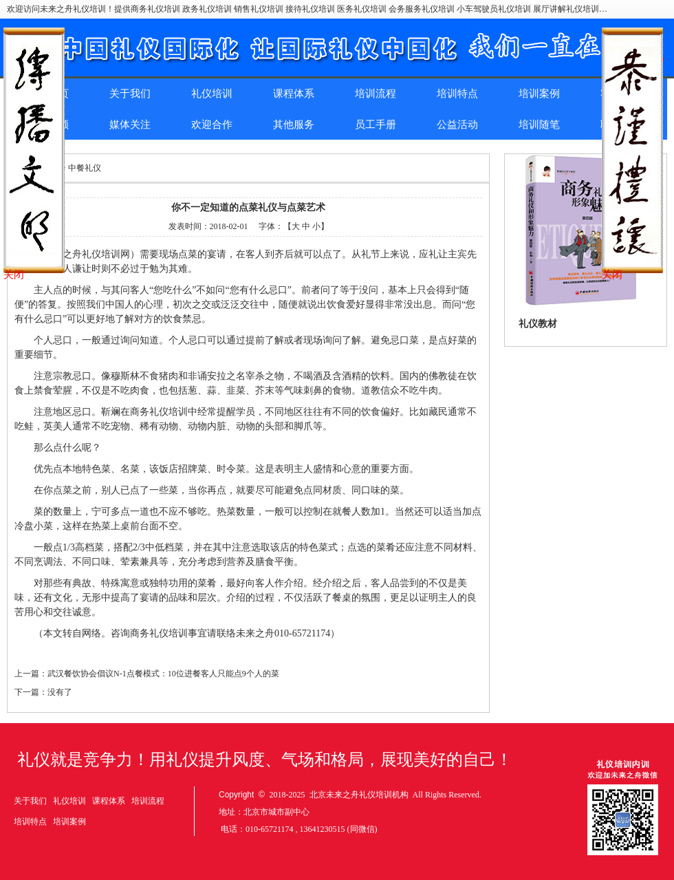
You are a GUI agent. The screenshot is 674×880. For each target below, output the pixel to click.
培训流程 (375, 93)
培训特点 (457, 93)
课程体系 (293, 93)
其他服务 (293, 124)
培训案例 (539, 93)
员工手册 (375, 124)
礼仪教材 (538, 324)
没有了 (59, 692)
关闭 (13, 274)
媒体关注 (130, 124)
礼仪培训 (211, 93)
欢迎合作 (211, 124)
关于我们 (130, 93)
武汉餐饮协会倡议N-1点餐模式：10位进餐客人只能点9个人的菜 (163, 673)
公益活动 (457, 124)
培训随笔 (539, 124)
